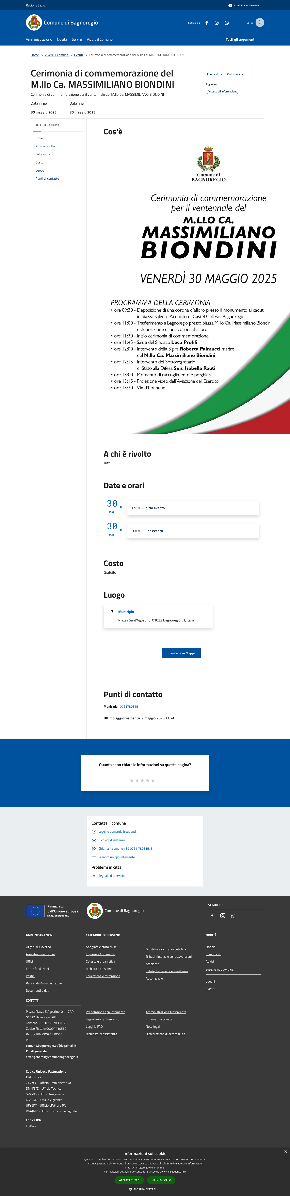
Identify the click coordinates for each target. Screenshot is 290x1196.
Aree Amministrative (40, 954)
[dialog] (145, 1172)
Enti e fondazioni (37, 968)
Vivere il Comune (57, 54)
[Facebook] (203, 22)
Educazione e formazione (103, 975)
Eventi (78, 54)
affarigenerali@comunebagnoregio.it (52, 1056)
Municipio (126, 611)
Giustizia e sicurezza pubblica (166, 949)
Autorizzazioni (155, 978)
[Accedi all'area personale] (243, 5)
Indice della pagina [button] (47, 125)
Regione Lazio (35, 5)
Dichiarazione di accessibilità (165, 1033)
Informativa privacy (159, 1019)
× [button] (285, 1152)
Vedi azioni (236, 74)
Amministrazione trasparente (166, 1011)
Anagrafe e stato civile (101, 946)
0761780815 (129, 706)
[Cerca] (259, 22)
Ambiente (152, 963)
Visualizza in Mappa (181, 653)
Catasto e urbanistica (100, 961)
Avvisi (210, 961)
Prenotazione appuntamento (105, 1011)
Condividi (215, 74)
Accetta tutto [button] (129, 1180)
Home (35, 54)
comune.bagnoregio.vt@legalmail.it (51, 1045)
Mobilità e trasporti (99, 968)
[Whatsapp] (223, 22)
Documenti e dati (37, 990)
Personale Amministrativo (44, 983)
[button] (145, 1189)
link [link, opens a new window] (184, 1171)
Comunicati (213, 954)
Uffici (29, 961)
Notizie (210, 946)
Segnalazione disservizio (102, 1019)
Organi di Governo (38, 946)
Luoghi (210, 981)
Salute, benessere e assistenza (167, 971)
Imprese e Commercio (100, 954)
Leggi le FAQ (94, 1026)
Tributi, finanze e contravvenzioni (169, 956)
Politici (30, 975)
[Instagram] (213, 22)
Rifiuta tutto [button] (161, 1180)
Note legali (153, 1026)
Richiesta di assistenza (101, 1033)
